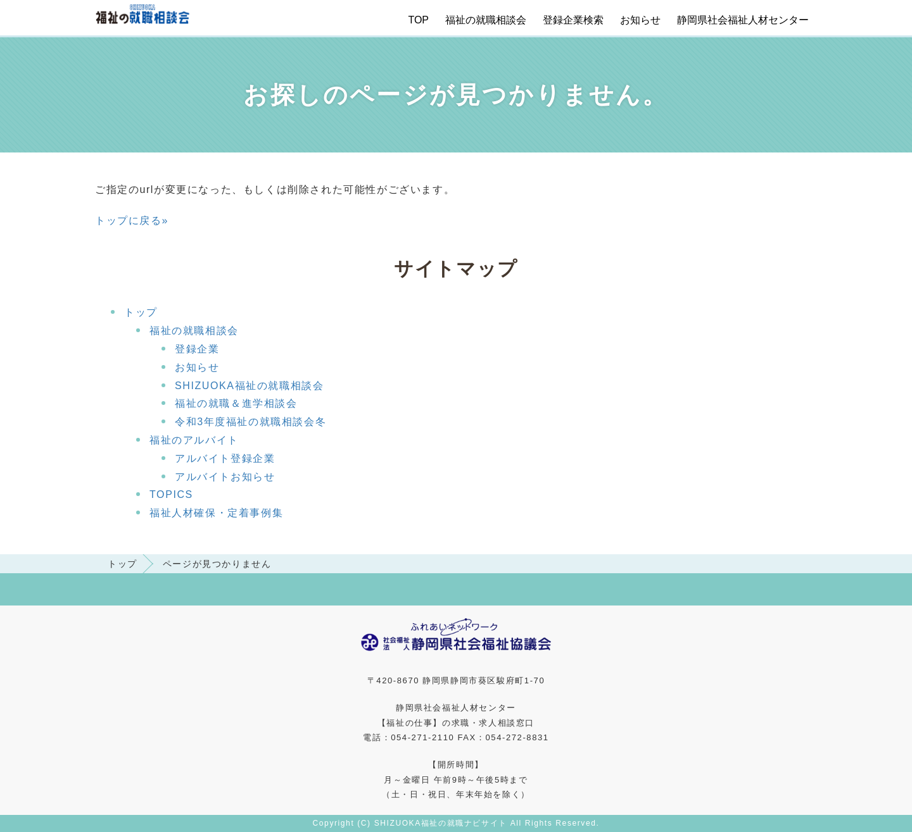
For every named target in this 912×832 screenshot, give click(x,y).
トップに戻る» (131, 220)
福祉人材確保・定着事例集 (216, 512)
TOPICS (171, 494)
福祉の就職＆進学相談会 (236, 403)
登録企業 (197, 349)
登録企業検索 (573, 20)
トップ (141, 312)
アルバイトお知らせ (225, 476)
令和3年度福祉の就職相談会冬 (250, 421)
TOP (418, 20)
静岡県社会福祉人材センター (743, 20)
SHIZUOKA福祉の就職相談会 (249, 385)
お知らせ (640, 20)
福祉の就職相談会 (485, 20)
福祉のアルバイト (194, 440)
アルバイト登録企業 (225, 458)
